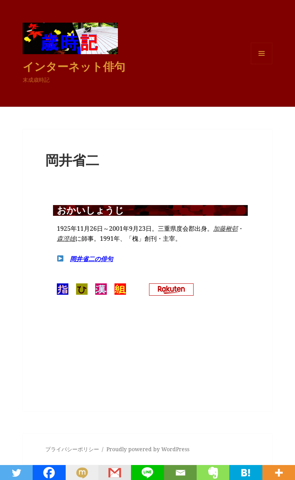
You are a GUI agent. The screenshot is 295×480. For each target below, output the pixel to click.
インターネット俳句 (74, 66)
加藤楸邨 (225, 228)
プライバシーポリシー (72, 449)
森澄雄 (66, 238)
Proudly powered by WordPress (147, 449)
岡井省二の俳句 (91, 259)
